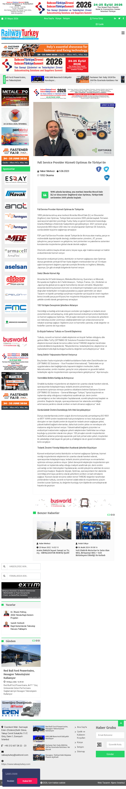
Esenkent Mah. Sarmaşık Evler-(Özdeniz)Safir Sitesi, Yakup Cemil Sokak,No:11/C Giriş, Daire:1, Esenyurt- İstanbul (14, 733)
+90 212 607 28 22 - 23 (13, 745)
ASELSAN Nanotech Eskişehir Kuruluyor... (68, 79)
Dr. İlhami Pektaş (18, 612)
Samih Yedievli (17, 623)
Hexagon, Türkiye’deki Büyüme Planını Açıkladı (58, 756)
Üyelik (100, 24)
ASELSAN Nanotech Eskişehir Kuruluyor (57, 738)
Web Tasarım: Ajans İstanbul (111, 782)
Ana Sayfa (49, 18)
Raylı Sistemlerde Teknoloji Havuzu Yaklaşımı (23, 627)
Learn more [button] (11, 773)
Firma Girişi (96, 18)
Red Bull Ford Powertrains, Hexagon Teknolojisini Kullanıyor (19, 674)
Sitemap (81, 751)
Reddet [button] (10, 781)
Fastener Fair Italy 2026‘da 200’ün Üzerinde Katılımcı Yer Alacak (57, 747)
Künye (58, 18)
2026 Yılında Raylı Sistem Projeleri (22, 616)
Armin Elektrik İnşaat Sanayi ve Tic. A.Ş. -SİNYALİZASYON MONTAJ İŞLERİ (53, 551)
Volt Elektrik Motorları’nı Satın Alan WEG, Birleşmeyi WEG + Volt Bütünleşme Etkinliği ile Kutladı (92, 553)
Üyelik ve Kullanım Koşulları (81, 734)
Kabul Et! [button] (27, 781)
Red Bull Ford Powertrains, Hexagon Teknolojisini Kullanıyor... (23, 80)
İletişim (66, 18)
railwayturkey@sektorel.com (14, 753)
